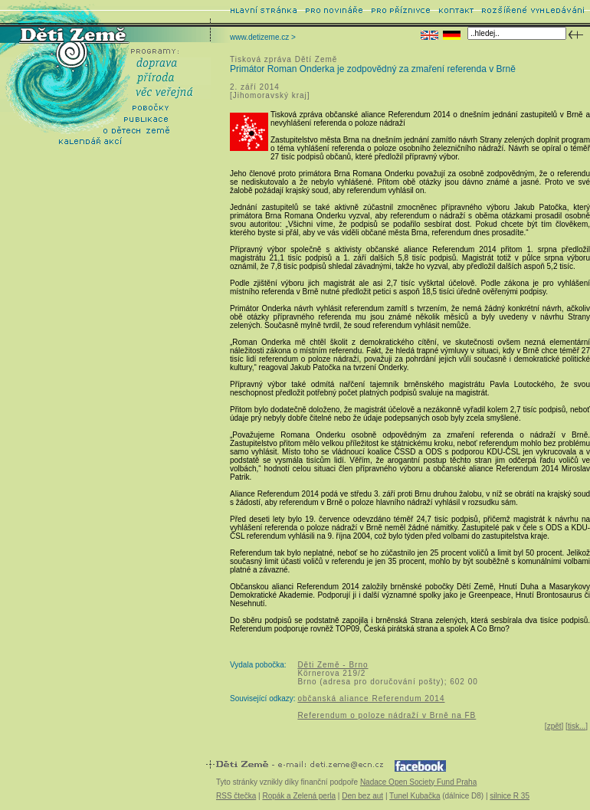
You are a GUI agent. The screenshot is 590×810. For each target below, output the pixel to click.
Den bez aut (362, 796)
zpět (554, 726)
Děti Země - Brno (332, 665)
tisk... (576, 726)
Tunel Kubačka (414, 796)
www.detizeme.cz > (263, 37)
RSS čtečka (236, 796)
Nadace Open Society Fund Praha (418, 782)
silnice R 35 (509, 796)
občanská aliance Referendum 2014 (370, 698)
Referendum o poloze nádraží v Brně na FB (386, 715)
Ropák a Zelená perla (299, 796)
